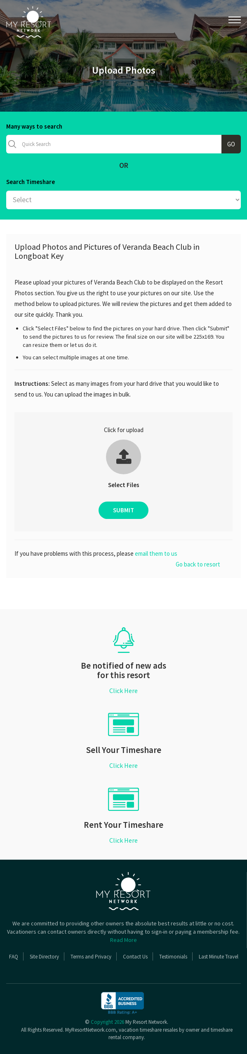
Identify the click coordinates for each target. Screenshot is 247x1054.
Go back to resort (198, 564)
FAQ (13, 956)
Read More (123, 940)
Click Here (123, 690)
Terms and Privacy (91, 956)
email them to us (156, 553)
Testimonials (173, 956)
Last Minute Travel (218, 956)
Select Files (123, 485)
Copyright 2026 (107, 1021)
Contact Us (135, 956)
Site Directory (44, 956)
